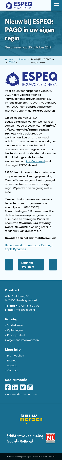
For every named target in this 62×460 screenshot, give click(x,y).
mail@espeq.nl (25, 310)
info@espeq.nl (35, 161)
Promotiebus (15, 355)
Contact (12, 370)
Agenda (12, 365)
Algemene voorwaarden (23, 340)
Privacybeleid (16, 335)
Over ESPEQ (12, 61)
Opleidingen (15, 330)
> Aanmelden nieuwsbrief (21, 394)
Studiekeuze (15, 325)
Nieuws (22, 59)
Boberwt (51, 456)
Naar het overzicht (27, 265)
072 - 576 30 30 (29, 306)
